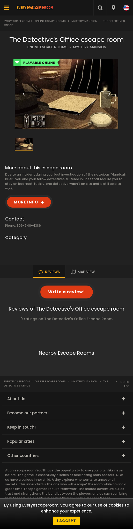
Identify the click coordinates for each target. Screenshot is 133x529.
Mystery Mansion (84, 21)
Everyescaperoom (17, 21)
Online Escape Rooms (50, 21)
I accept (66, 520)
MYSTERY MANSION (89, 47)
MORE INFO (26, 202)
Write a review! (66, 292)
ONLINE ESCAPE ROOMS (47, 47)
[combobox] (113, 7)
